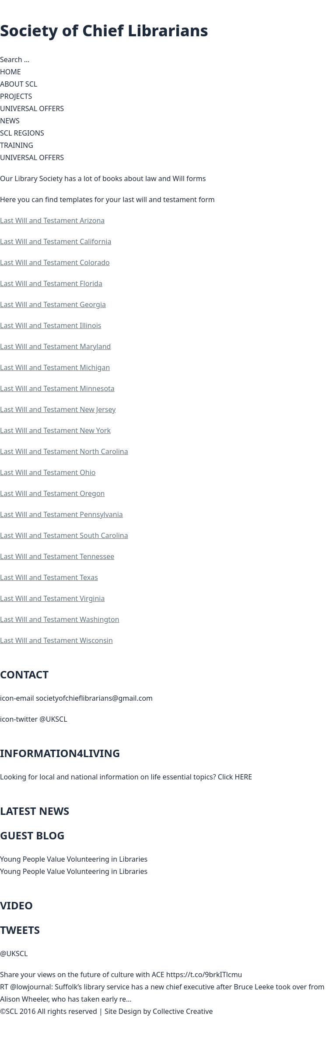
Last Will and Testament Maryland (55, 346)
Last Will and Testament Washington (59, 619)
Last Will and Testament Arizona (52, 220)
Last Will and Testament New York (55, 430)
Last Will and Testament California (55, 241)
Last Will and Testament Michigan (55, 367)
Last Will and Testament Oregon (52, 493)
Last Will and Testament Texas (49, 577)
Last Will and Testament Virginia (52, 598)
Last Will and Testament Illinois (50, 325)
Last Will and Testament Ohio (47, 472)
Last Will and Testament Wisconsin (56, 640)
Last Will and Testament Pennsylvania (61, 514)
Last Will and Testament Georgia (53, 304)
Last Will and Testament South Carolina (64, 535)
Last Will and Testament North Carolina (64, 451)
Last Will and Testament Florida (51, 283)
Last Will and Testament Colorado (55, 262)
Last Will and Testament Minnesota (57, 388)
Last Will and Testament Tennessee (57, 556)
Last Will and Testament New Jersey (58, 409)
